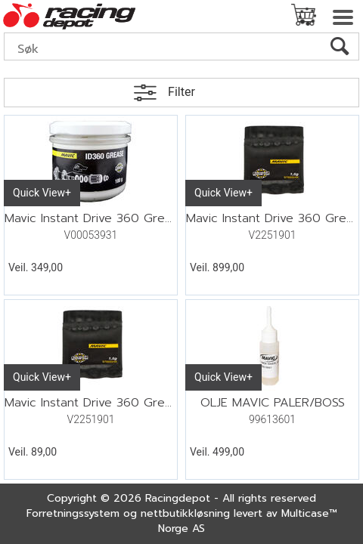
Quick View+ (42, 193)
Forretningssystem (72, 513)
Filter (181, 92)
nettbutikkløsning (185, 513)
